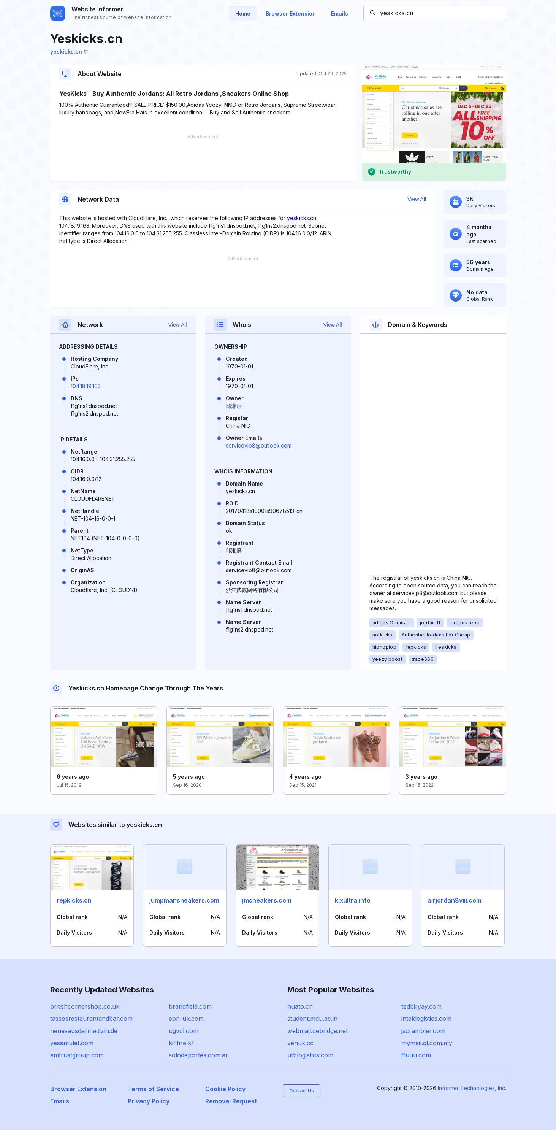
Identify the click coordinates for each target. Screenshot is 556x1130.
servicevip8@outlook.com (258, 445)
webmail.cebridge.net (317, 1031)
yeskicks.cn (69, 51)
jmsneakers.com (266, 900)
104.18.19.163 (86, 386)
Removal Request (231, 1101)
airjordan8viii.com (455, 900)
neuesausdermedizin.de (83, 1031)
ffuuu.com (416, 1055)
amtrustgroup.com (77, 1055)
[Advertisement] (203, 158)
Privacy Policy (148, 1101)
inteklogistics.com (426, 1018)
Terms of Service (153, 1089)
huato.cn (300, 1006)
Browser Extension (291, 13)
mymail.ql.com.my (426, 1043)
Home (242, 13)
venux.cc (300, 1043)
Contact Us (301, 1090)
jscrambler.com (423, 1031)
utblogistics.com (310, 1055)
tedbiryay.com (421, 1006)
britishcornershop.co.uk (84, 1006)
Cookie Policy (225, 1089)
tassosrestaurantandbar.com (91, 1018)
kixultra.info (353, 900)
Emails (339, 13)
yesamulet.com (71, 1043)
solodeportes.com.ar (198, 1055)
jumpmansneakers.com (184, 900)
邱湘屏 (234, 406)
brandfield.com (190, 1006)
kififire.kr (181, 1043)
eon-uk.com (186, 1018)
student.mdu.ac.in (312, 1018)
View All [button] (416, 199)
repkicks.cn (74, 900)
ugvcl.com (183, 1031)
